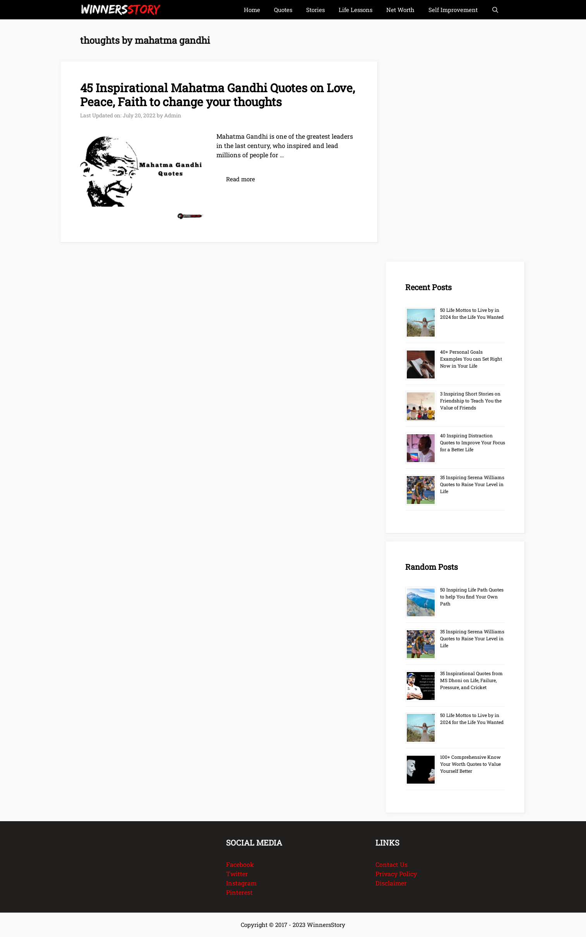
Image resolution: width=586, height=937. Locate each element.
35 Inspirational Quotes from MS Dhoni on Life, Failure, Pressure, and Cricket (471, 680)
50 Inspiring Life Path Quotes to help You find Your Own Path (472, 596)
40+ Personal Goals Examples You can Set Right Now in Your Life (471, 359)
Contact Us (391, 864)
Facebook (240, 864)
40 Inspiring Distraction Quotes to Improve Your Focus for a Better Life (472, 442)
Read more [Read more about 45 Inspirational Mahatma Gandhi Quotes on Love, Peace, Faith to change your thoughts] (240, 179)
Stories (315, 10)
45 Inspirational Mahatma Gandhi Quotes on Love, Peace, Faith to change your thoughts (217, 94)
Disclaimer (391, 883)
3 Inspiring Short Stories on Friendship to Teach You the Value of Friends (471, 400)
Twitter (237, 874)
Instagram (241, 883)
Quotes (283, 10)
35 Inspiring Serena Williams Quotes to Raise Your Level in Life (472, 484)
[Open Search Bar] (495, 9)
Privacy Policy (396, 874)
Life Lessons (355, 10)
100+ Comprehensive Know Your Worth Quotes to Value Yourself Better (470, 764)
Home (252, 10)
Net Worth (400, 10)
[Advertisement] (444, 143)
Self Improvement (453, 10)
